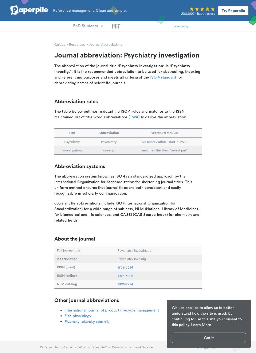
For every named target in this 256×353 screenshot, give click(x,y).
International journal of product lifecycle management (111, 310)
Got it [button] (209, 337)
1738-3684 (125, 267)
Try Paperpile (233, 10)
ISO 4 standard (163, 77)
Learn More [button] (201, 324)
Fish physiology (77, 315)
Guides (59, 44)
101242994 (125, 284)
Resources (77, 44)
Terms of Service (140, 347)
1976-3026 (125, 276)
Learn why (180, 26)
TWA (134, 117)
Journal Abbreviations (105, 44)
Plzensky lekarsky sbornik (86, 321)
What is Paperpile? (92, 347)
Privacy (117, 347)
